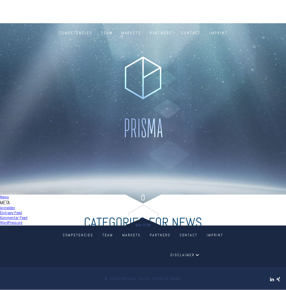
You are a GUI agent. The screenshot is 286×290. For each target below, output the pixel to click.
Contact (191, 33)
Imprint (218, 33)
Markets (131, 33)
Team (106, 33)
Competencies (75, 33)
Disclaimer (182, 255)
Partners (161, 33)
